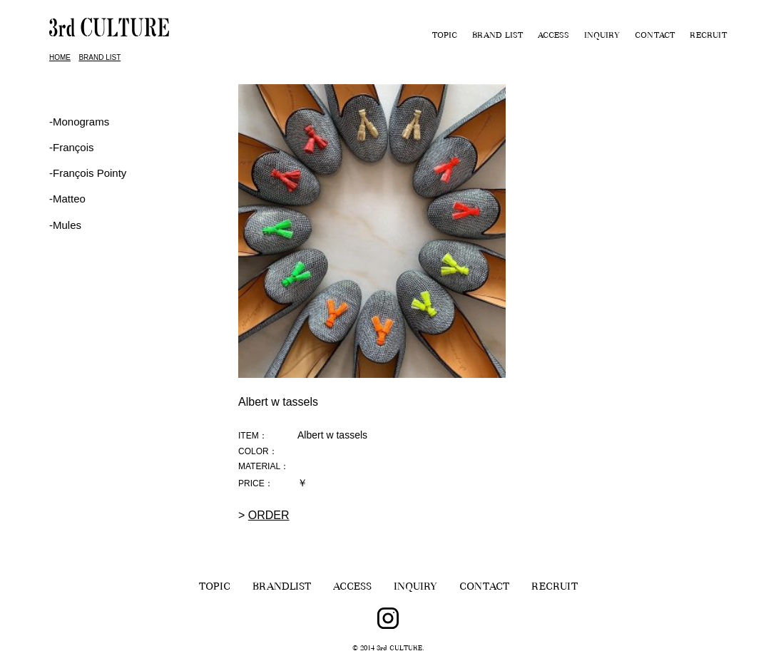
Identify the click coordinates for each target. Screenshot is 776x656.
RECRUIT (708, 36)
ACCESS (553, 36)
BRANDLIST (281, 588)
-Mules (65, 225)
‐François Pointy (87, 173)
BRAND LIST (497, 36)
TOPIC (444, 36)
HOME (60, 57)
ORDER (269, 515)
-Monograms (79, 122)
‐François (71, 147)
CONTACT (655, 36)
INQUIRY (602, 36)
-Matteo (67, 199)
